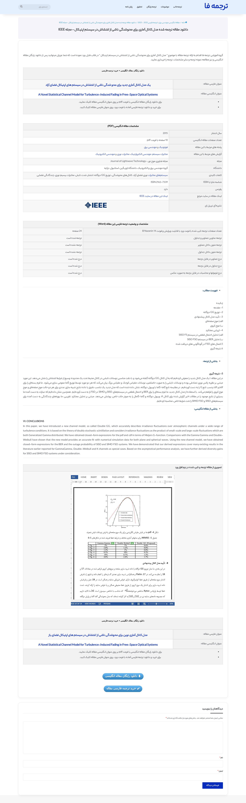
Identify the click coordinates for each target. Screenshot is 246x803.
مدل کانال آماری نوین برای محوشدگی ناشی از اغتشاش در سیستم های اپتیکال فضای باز (98, 635)
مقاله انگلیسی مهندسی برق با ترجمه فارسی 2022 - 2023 (159, 22)
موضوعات (165, 7)
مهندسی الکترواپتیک (141, 154)
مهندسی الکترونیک (105, 154)
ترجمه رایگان (151, 7)
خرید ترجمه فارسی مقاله (123, 688)
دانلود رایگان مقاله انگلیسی (123, 676)
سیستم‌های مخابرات (158, 175)
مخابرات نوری (123, 154)
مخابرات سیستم (160, 154)
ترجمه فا (178, 7)
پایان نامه (128, 7)
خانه (184, 22)
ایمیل (220, 771)
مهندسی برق (150, 147)
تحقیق (139, 7)
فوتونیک (163, 147)
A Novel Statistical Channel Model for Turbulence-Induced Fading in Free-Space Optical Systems (98, 95)
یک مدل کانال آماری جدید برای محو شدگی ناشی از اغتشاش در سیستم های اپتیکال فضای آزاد (98, 85)
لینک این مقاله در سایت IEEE (153, 196)
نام (221, 757)
